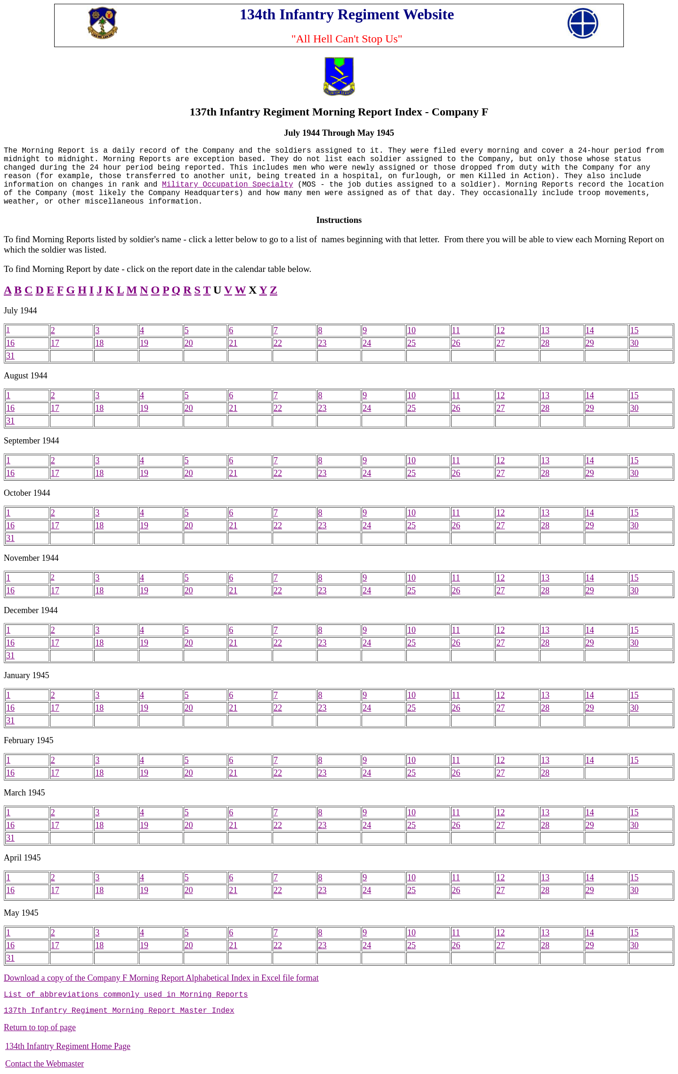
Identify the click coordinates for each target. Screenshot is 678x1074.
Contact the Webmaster (44, 1063)
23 (322, 343)
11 (456, 330)
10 (411, 330)
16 (10, 343)
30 (634, 343)
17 (55, 343)
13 (545, 330)
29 (590, 343)
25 (411, 343)
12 (500, 330)
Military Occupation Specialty (227, 184)
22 (278, 343)
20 (189, 343)
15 (634, 330)
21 (233, 343)
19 (144, 343)
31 (10, 356)
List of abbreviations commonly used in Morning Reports (126, 995)
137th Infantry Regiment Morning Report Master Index (119, 1011)
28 (545, 343)
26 (456, 343)
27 (500, 343)
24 (367, 343)
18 (99, 343)
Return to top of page (40, 1027)
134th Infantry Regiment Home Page (67, 1046)
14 (590, 330)
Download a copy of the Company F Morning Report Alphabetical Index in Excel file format (161, 978)
